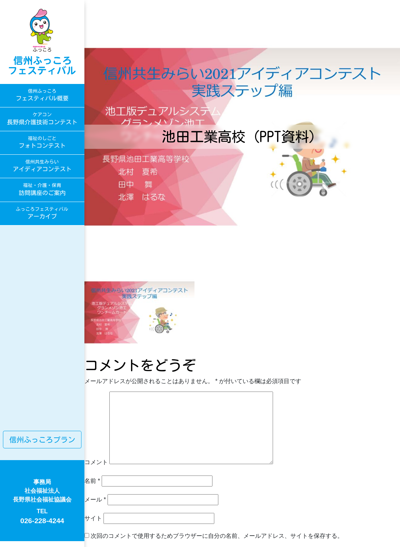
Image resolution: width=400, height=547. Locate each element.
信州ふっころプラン (42, 439)
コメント (96, 462)
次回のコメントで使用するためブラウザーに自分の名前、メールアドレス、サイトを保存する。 (217, 536)
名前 (92, 481)
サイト (93, 518)
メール (95, 499)
